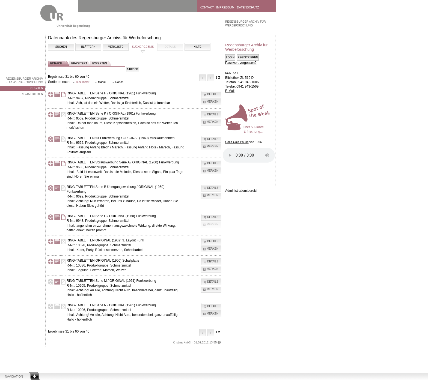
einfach (56, 63)
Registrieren (31, 93)
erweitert (79, 63)
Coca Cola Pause (237, 141)
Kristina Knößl (182, 342)
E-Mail (229, 91)
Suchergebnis (143, 46)
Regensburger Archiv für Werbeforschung (24, 80)
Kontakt (207, 7)
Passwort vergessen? (241, 63)
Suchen (37, 87)
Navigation (14, 376)
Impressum (225, 7)
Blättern (88, 46)
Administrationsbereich (241, 191)
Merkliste (115, 46)
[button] (202, 77)
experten (99, 63)
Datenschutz (248, 7)
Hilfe (197, 46)
